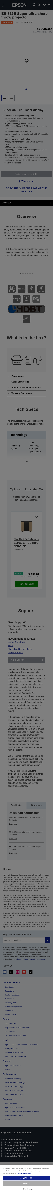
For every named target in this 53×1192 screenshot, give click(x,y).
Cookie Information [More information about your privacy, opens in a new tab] (24, 1173)
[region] (26, 1178)
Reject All (26, 1183)
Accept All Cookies (26, 1178)
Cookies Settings (26, 1189)
